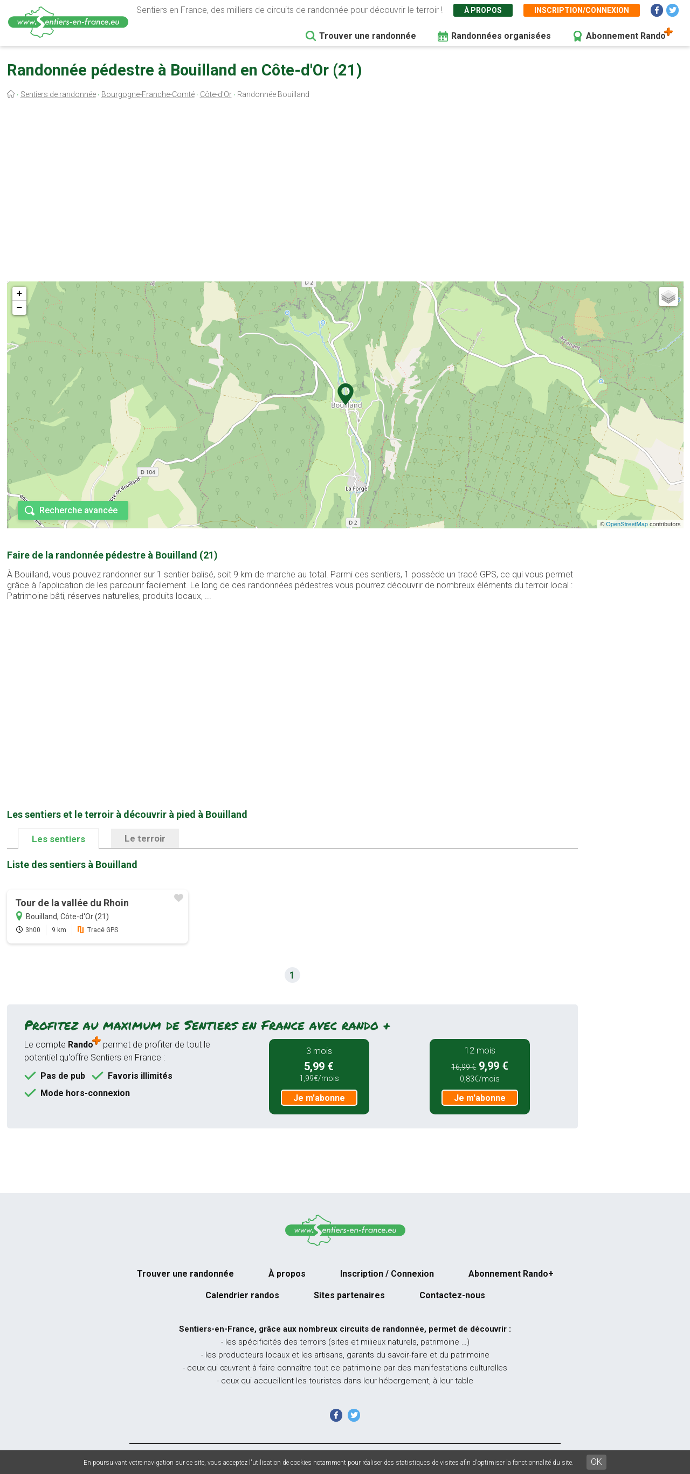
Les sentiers (58, 839)
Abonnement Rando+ (511, 1274)
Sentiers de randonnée (58, 94)
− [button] (20, 307)
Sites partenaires (349, 1295)
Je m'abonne (319, 1098)
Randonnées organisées (501, 36)
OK (596, 1462)
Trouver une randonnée (367, 36)
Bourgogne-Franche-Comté (148, 94)
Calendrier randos (242, 1295)
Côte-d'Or (216, 94)
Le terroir (145, 838)
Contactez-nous (452, 1295)
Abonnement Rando (626, 36)
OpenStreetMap (627, 524)
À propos (483, 10)
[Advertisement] (345, 193)
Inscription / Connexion (387, 1274)
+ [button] (20, 293)
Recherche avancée (78, 510)
